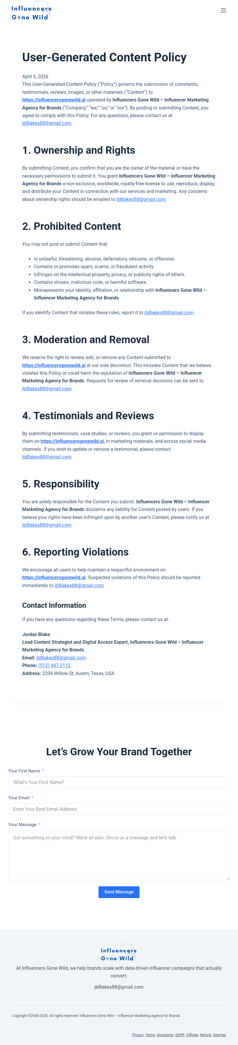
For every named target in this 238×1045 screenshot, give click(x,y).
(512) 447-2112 (54, 665)
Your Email (19, 797)
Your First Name (24, 771)
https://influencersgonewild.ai (54, 100)
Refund (205, 1035)
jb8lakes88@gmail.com (46, 123)
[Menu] (223, 10)
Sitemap (219, 1035)
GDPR (179, 1035)
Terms (150, 1035)
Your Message (23, 824)
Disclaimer (165, 1035)
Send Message (119, 892)
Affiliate (192, 1035)
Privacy (137, 1035)
